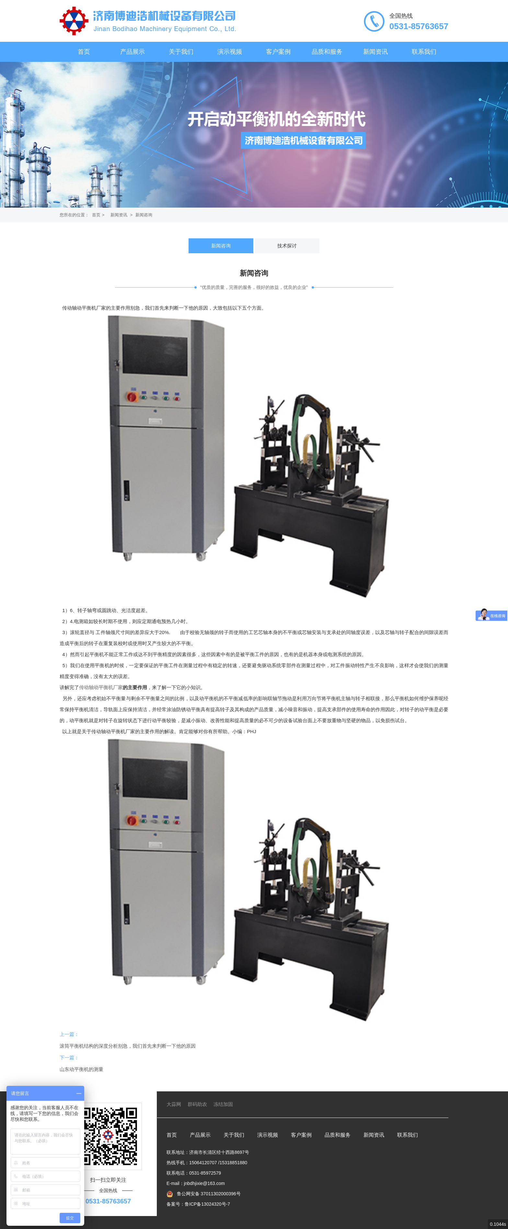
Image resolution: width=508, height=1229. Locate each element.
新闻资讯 (375, 51)
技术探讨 (287, 245)
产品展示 (132, 51)
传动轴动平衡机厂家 (101, 687)
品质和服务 (327, 51)
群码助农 (197, 1104)
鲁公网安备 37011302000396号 (208, 1193)
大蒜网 (174, 1104)
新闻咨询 (143, 214)
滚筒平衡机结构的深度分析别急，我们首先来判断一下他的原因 (128, 1046)
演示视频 (229, 51)
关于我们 (181, 51)
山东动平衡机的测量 (81, 1069)
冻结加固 (223, 1104)
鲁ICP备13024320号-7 (207, 1204)
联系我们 (424, 51)
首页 (84, 51)
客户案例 (278, 51)
